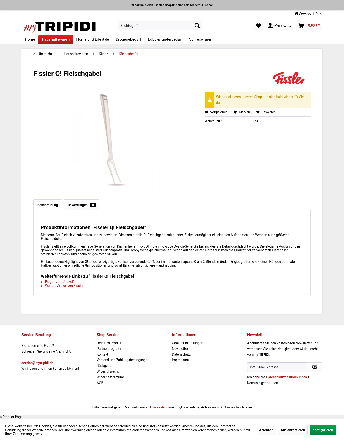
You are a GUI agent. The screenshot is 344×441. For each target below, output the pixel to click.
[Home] (30, 39)
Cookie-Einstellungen (187, 343)
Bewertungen (82, 205)
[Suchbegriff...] (160, 25)
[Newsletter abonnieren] (314, 367)
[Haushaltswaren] (55, 39)
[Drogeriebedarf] (129, 39)
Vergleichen (216, 112)
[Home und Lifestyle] (92, 39)
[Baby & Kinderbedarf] (165, 39)
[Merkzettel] (258, 25)
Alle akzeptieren (293, 430)
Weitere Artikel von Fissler (62, 285)
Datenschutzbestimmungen (286, 377)
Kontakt (102, 354)
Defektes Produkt (109, 343)
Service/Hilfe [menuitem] (307, 14)
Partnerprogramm (110, 349)
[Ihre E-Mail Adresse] (277, 367)
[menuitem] (160, 25)
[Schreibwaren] (201, 39)
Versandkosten (162, 407)
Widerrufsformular (110, 377)
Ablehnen (266, 430)
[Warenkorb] (309, 25)
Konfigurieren (322, 430)
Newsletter (180, 349)
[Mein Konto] (280, 25)
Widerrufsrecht (108, 371)
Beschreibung (47, 205)
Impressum (180, 360)
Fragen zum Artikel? (58, 282)
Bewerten (266, 112)
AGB (100, 383)
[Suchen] (197, 25)
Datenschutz (181, 354)
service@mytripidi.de (38, 363)
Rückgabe (104, 366)
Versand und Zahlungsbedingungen (123, 360)
